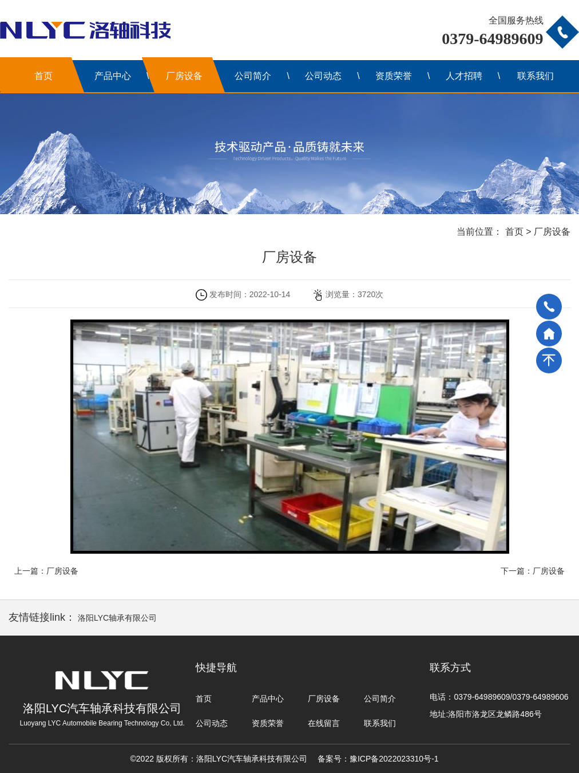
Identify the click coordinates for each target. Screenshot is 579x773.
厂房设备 (184, 76)
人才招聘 (464, 76)
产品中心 (112, 76)
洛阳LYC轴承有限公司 (117, 617)
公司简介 (253, 76)
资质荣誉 (393, 76)
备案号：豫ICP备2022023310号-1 (378, 758)
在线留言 (324, 723)
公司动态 (323, 76)
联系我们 (535, 76)
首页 (43, 76)
